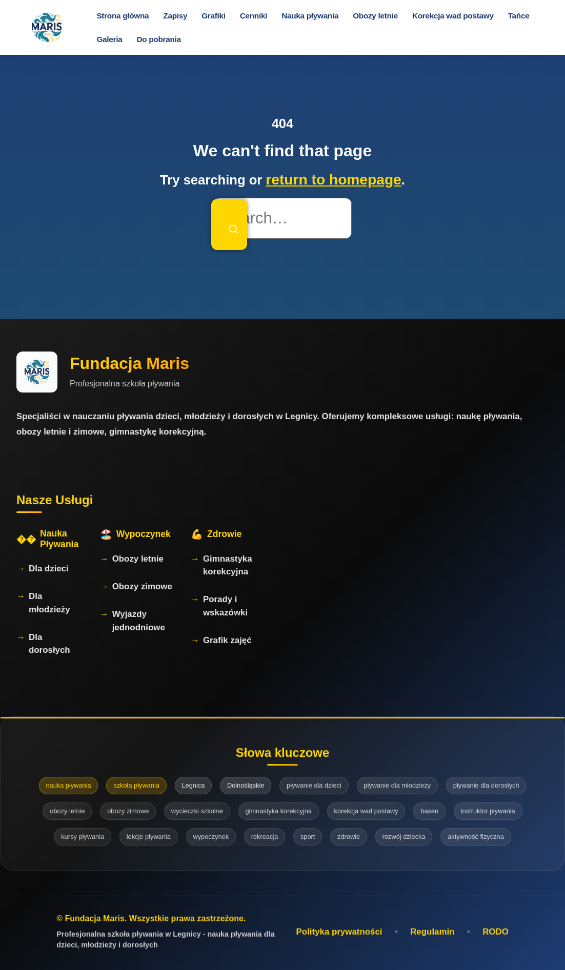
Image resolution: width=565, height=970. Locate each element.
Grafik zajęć (227, 640)
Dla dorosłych (49, 643)
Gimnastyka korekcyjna (227, 565)
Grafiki (213, 15)
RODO (495, 933)
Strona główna (122, 15)
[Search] (229, 224)
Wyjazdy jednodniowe (138, 620)
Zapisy (175, 15)
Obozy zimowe (142, 586)
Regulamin (432, 933)
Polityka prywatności (339, 933)
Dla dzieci (49, 568)
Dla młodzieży (49, 602)
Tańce (519, 15)
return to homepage (333, 180)
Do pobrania (158, 39)
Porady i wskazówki (225, 605)
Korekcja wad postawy (453, 15)
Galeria (109, 39)
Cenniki (253, 15)
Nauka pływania (309, 15)
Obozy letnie (375, 15)
